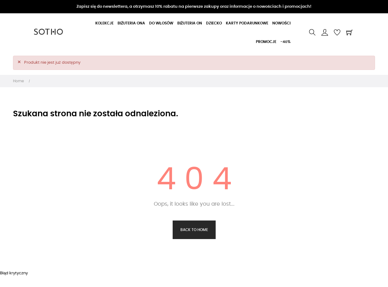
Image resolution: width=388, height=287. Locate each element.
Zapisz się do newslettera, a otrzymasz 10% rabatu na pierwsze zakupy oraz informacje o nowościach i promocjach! (194, 7)
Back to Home (194, 230)
